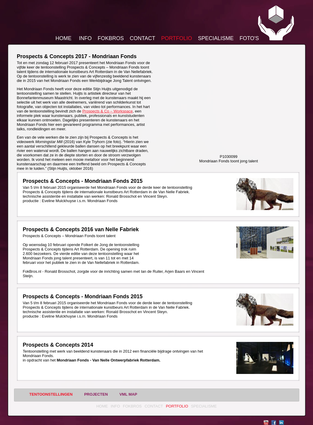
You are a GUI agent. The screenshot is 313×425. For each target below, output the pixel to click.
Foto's (249, 38)
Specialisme (216, 38)
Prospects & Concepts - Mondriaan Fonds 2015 (83, 181)
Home (64, 38)
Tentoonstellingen (51, 394)
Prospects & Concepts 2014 (58, 345)
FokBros (111, 38)
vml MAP (128, 394)
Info (85, 38)
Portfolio (176, 38)
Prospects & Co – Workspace (107, 111)
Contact (142, 38)
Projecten (96, 394)
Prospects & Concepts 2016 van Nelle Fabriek (81, 229)
